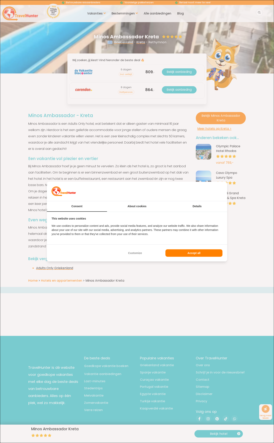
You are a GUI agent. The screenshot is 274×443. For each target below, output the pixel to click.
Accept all (194, 253)
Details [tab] (197, 206)
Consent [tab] (76, 206)
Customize (135, 253)
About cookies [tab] (137, 206)
